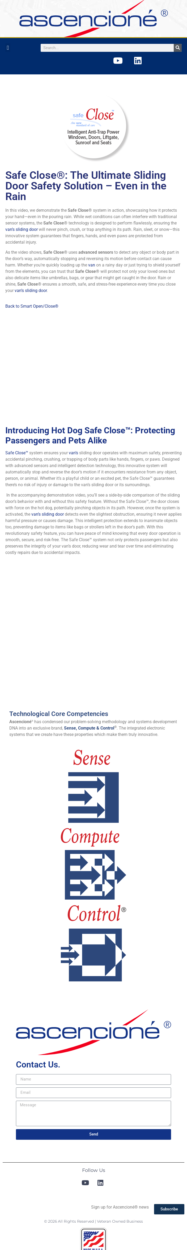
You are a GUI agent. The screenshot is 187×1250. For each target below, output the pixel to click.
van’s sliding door (21, 229)
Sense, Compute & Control (89, 728)
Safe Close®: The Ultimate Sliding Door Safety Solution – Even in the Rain (86, 186)
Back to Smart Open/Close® (31, 306)
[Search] (178, 48)
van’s (73, 452)
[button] (7, 47)
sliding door (53, 514)
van (91, 265)
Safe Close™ (16, 452)
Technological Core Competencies (58, 714)
